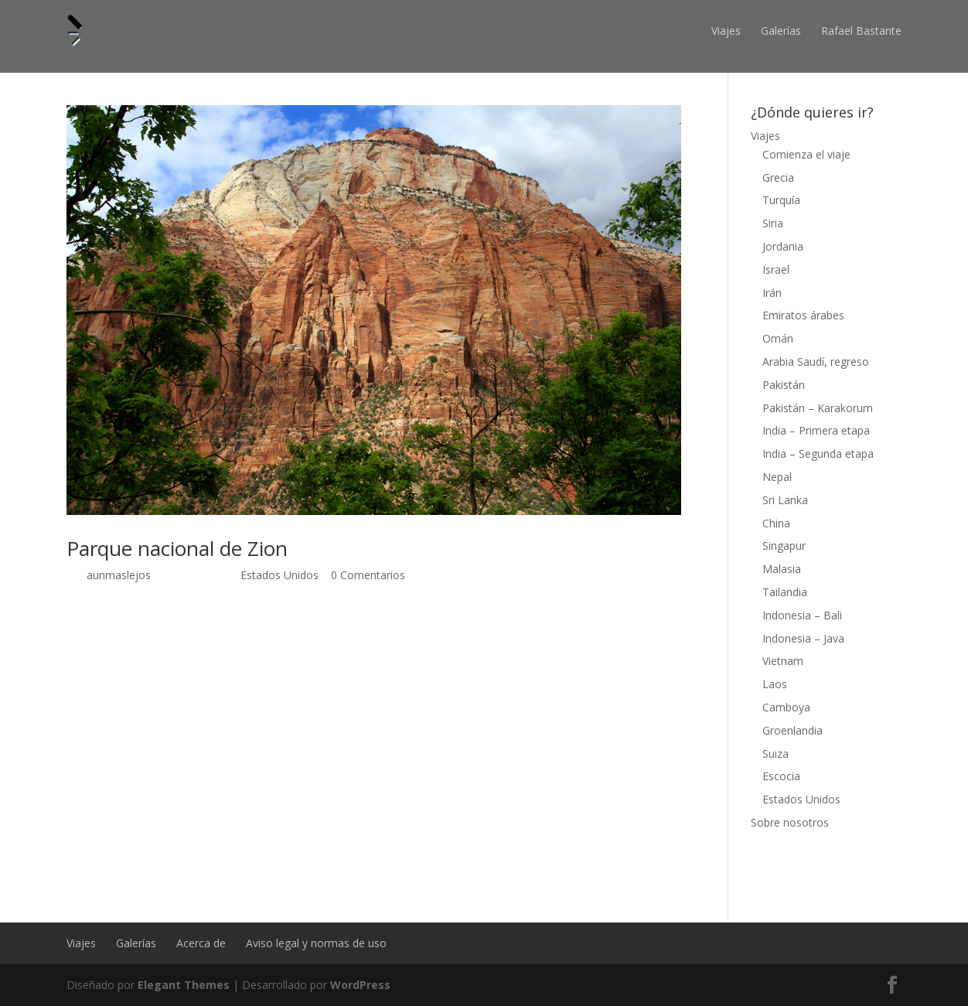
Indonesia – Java (803, 638)
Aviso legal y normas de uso (316, 943)
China (776, 523)
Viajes (726, 30)
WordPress (360, 984)
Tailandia (784, 592)
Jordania (782, 246)
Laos (774, 684)
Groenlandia (792, 730)
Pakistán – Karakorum (817, 408)
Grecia (778, 177)
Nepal (777, 476)
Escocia (781, 776)
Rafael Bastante (861, 30)
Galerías (781, 30)
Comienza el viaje (806, 154)
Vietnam (782, 660)
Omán (777, 338)
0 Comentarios (368, 575)
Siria (772, 223)
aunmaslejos (119, 575)
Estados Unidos (279, 575)
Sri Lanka (785, 500)
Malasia (781, 568)
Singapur (784, 545)
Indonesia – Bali (802, 615)
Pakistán (783, 384)
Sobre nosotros (790, 822)
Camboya (786, 707)
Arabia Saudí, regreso (815, 361)
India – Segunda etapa (818, 453)
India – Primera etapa (816, 430)
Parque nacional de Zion (177, 548)
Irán (772, 292)
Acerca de (201, 943)
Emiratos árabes (803, 315)
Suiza (775, 753)
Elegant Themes (184, 984)
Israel (775, 269)
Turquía (781, 200)
